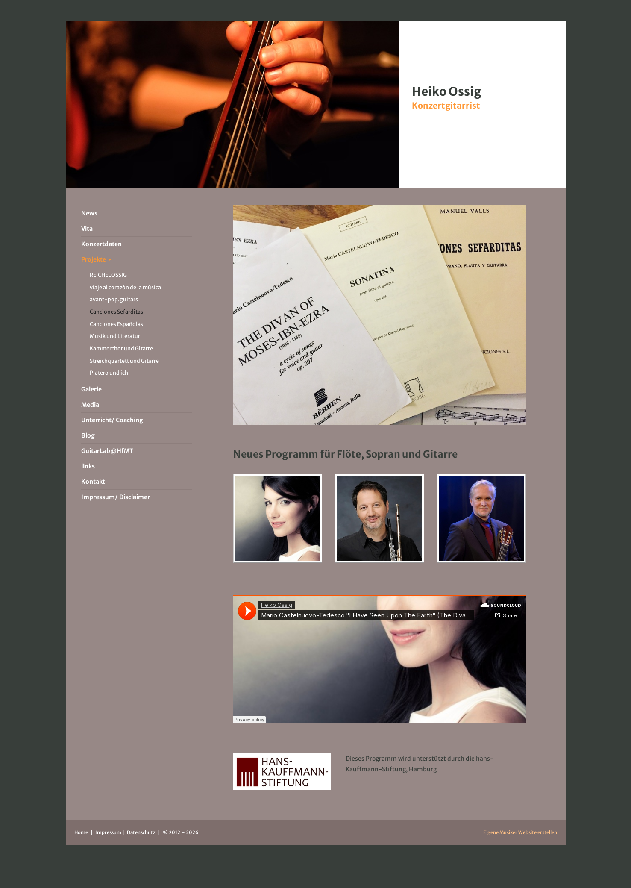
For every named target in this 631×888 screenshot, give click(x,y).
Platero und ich (109, 373)
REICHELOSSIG (108, 275)
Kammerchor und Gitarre (121, 348)
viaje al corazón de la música (125, 287)
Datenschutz (141, 832)
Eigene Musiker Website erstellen (520, 832)
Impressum (108, 832)
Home (81, 832)
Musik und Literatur (115, 336)
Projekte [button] (96, 259)
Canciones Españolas (116, 324)
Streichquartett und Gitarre (124, 361)
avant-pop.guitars (114, 299)
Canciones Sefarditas (116, 312)
